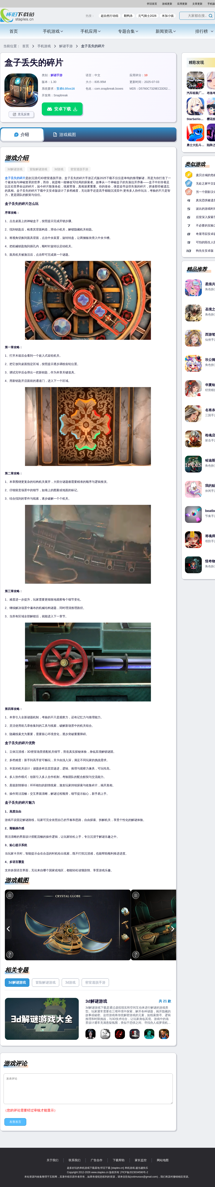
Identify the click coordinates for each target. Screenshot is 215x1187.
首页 (13, 31)
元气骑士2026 (147, 15)
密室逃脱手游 (79, 169)
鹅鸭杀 (128, 15)
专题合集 (128, 31)
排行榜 (204, 31)
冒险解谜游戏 (38, 169)
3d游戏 (59, 169)
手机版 (211, 3)
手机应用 (90, 31)
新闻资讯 (166, 31)
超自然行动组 (109, 15)
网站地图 (163, 1160)
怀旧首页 (152, 3)
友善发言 (15, 1121)
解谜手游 (66, 46)
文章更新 (197, 3)
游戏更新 (167, 3)
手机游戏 (53, 31)
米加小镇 (168, 15)
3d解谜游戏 (14, 169)
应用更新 (182, 3)
